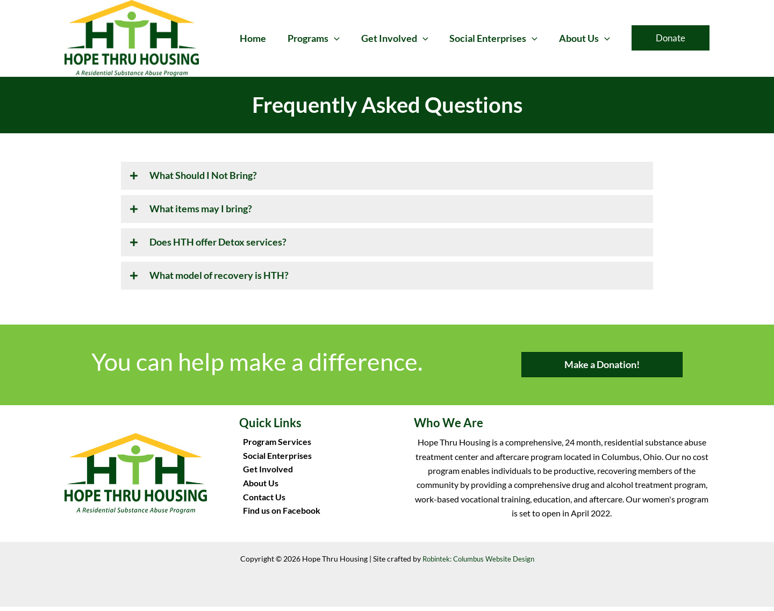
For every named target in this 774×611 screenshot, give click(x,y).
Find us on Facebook (278, 518)
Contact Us (260, 503)
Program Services (273, 447)
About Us (257, 489)
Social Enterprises (273, 461)
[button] (341, 38)
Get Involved (264, 475)
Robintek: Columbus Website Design (478, 562)
